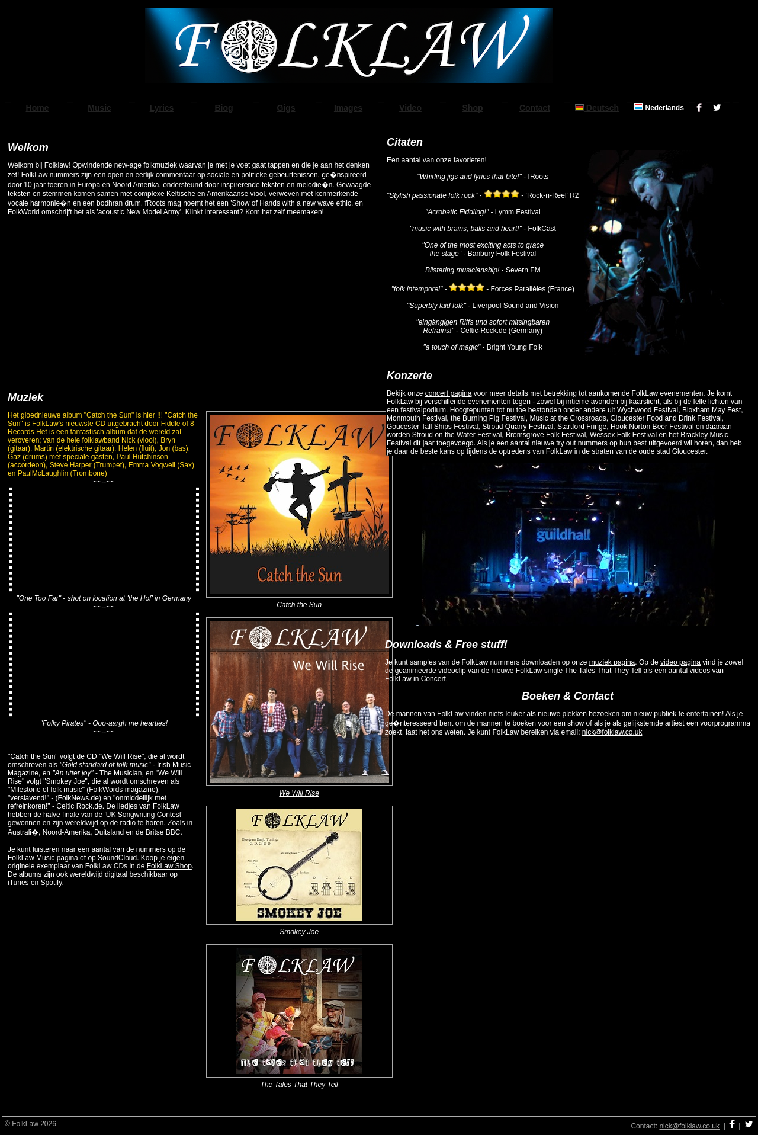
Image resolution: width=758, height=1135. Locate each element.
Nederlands (659, 108)
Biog (223, 108)
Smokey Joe (299, 932)
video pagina (680, 662)
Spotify (51, 882)
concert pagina (448, 393)
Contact (534, 108)
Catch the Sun (299, 605)
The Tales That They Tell (299, 1085)
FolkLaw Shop (169, 866)
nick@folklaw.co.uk (612, 732)
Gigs (286, 108)
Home (37, 108)
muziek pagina (612, 662)
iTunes (18, 882)
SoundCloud (117, 858)
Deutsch (597, 108)
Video (410, 108)
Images (348, 108)
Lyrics (162, 108)
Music (99, 108)
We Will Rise (299, 793)
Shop (472, 108)
